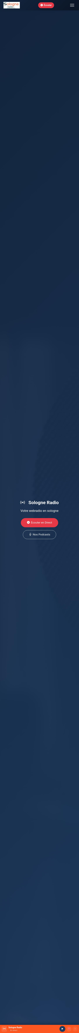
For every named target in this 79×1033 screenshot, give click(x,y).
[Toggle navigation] (72, 5)
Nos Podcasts (39, 534)
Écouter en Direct (39, 522)
